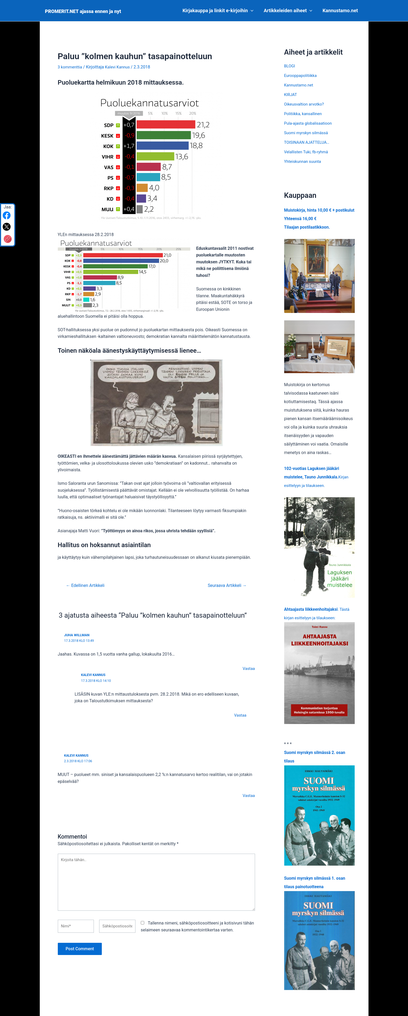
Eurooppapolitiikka (301, 75)
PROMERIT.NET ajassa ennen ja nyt (83, 11)
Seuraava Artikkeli (225, 585)
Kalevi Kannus (94, 675)
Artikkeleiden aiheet (289, 10)
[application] (252, 10)
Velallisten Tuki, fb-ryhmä (307, 151)
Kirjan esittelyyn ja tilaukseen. (317, 485)
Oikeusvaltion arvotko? (305, 104)
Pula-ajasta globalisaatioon (309, 123)
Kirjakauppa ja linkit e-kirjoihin (220, 10)
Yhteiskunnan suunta (304, 161)
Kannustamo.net (340, 10)
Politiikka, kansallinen (304, 113)
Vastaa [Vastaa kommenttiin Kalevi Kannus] (239, 714)
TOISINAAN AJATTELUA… (308, 142)
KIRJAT (291, 94)
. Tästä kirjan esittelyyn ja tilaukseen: (319, 673)
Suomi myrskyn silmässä (307, 132)
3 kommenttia (71, 66)
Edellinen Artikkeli (86, 585)
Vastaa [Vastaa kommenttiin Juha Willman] (248, 668)
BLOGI (290, 65)
